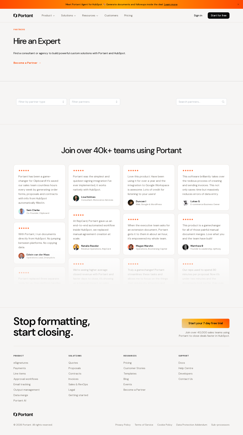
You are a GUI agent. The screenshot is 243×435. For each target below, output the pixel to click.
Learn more (171, 4)
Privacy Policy (123, 424)
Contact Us (186, 379)
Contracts (75, 373)
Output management (27, 390)
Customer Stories (134, 368)
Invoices (73, 379)
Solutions (68, 15)
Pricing (128, 15)
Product (48, 15)
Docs (182, 363)
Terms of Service (144, 424)
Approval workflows (26, 379)
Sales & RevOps (78, 384)
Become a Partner (27, 63)
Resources (90, 15)
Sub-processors (220, 424)
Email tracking (22, 384)
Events (128, 384)
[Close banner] (238, 4)
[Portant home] (23, 15)
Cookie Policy (164, 424)
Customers (111, 15)
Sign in (198, 15)
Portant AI (20, 400)
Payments (20, 368)
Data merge (21, 395)
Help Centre (186, 368)
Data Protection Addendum (191, 424)
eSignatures (21, 363)
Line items (20, 373)
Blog (126, 379)
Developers (186, 373)
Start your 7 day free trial (205, 323)
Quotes (73, 363)
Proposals (75, 368)
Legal (72, 390)
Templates (130, 373)
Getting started (78, 395)
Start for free (218, 15)
